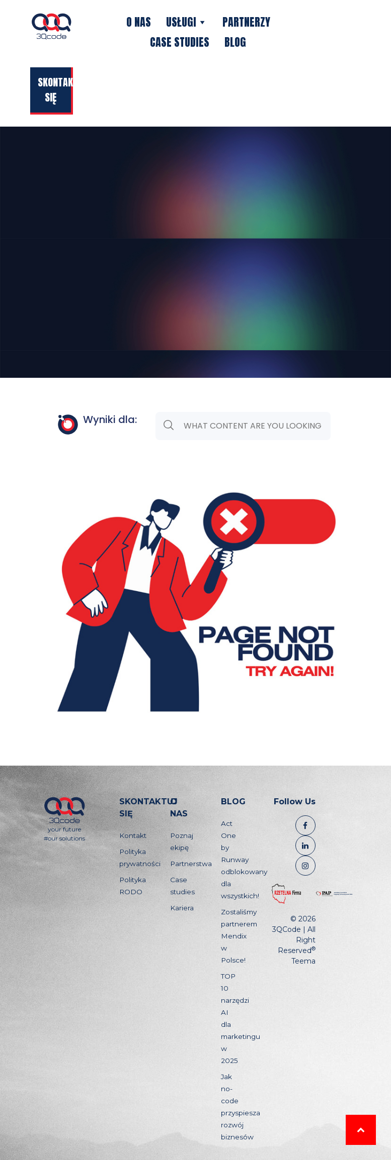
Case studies (179, 42)
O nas (138, 22)
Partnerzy (246, 22)
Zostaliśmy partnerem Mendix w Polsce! (239, 936)
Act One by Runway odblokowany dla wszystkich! (244, 859)
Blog (235, 42)
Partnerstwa (191, 864)
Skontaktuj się (55, 89)
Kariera (182, 908)
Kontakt (132, 835)
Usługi (186, 22)
